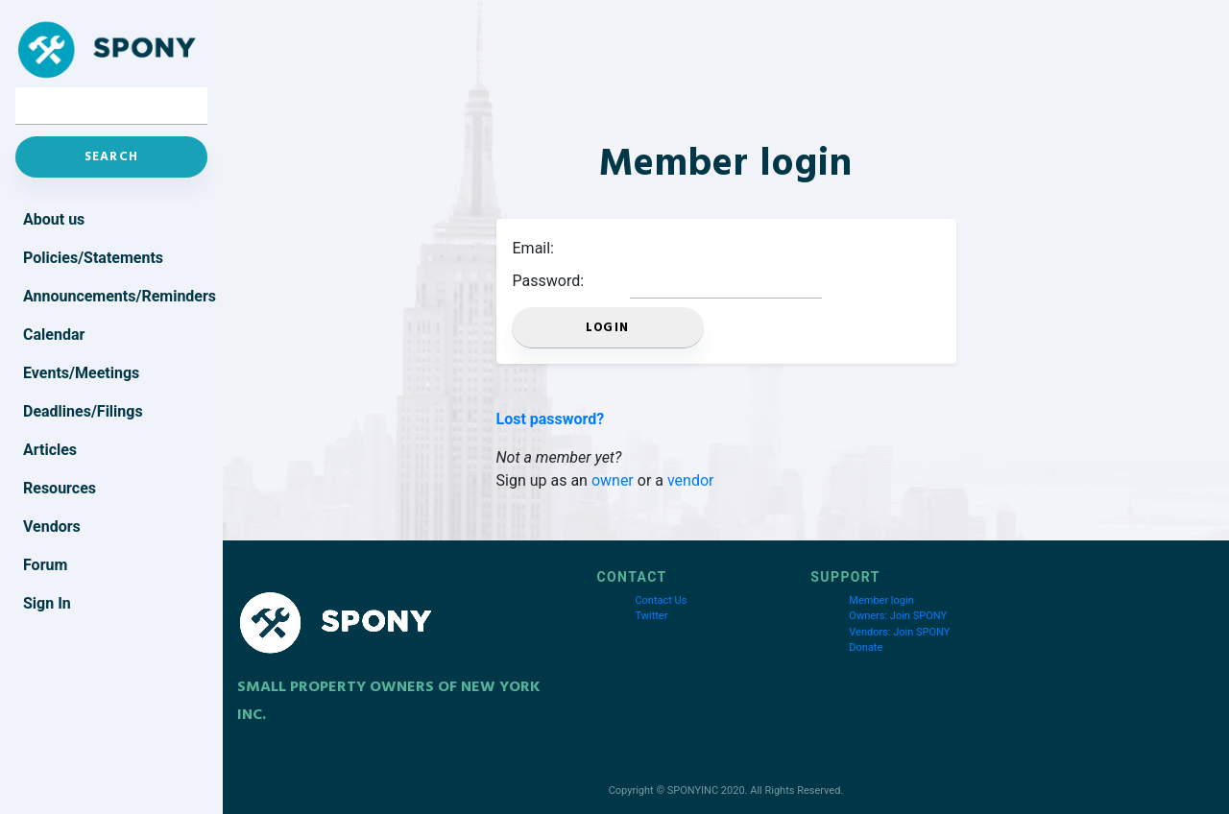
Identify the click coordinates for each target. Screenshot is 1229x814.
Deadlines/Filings (83, 411)
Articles (50, 450)
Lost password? (550, 419)
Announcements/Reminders (115, 296)
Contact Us (661, 600)
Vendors (52, 526)
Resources (59, 488)
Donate (865, 647)
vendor (690, 480)
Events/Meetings (81, 373)
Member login (881, 600)
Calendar (53, 334)
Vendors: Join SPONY (899, 632)
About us (53, 219)
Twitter (651, 616)
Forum (45, 565)
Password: (549, 281)
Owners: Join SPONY (898, 616)
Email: (533, 248)
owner (612, 480)
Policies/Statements (93, 258)
